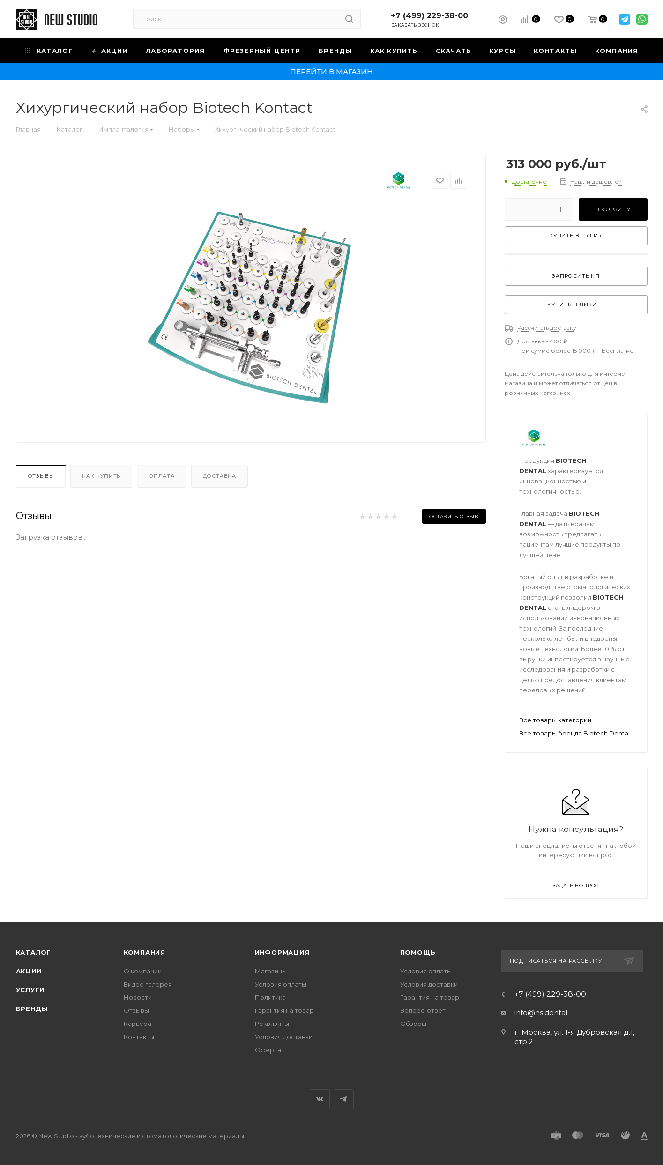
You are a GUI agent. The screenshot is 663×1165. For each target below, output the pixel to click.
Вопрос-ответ (423, 1010)
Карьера (137, 1023)
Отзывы (41, 476)
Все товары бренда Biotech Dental (574, 733)
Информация (282, 952)
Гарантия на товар (284, 1010)
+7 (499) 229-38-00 (429, 15)
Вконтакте (320, 1099)
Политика (270, 997)
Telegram (344, 1099)
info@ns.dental (540, 1012)
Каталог (33, 952)
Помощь (418, 952)
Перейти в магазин (331, 71)
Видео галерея (148, 984)
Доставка (219, 476)
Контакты (139, 1036)
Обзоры (413, 1023)
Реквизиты (272, 1023)
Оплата (162, 476)
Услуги (30, 990)
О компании (143, 971)
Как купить (101, 476)
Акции (29, 971)
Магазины (271, 971)
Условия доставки (284, 1036)
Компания (144, 952)
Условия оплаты (280, 984)
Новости (138, 997)
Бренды (32, 1008)
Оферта (268, 1050)
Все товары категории (555, 720)
